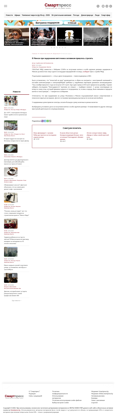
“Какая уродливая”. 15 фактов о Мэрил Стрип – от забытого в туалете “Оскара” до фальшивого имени (43, 41)
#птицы (13, 206)
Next (110, 36)
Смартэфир (105, 15)
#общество (35, 67)
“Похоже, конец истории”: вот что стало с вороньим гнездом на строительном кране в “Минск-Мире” (16, 213)
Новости (9, 15)
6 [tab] (66, 47)
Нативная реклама (97, 396)
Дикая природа (87, 15)
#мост (23, 134)
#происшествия (15, 232)
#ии (20, 288)
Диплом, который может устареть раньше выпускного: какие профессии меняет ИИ (15, 293)
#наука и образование (10, 180)
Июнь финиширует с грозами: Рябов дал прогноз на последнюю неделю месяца (45, 135)
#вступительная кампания (11, 288)
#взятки (49, 67)
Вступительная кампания (61, 15)
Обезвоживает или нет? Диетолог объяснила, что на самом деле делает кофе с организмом (15, 187)
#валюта (13, 156)
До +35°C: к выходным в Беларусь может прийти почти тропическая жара (15, 115)
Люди (97, 15)
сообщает (86, 72)
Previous (5, 36)
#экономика (7, 156)
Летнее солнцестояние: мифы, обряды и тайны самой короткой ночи (98, 135)
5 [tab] (63, 47)
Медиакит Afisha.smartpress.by (102, 394)
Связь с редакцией (35, 396)
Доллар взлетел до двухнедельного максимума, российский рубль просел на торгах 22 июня (16, 162)
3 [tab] (58, 47)
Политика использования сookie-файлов (66, 400)
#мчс (12, 134)
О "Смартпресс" (34, 391)
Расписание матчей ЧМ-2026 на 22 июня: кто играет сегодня (69, 40)
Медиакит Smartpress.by (100, 391)
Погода (76, 15)
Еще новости (16, 300)
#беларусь (23, 109)
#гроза (18, 260)
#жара (18, 109)
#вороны (18, 206)
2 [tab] (55, 47)
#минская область (9, 208)
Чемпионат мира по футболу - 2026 (36, 15)
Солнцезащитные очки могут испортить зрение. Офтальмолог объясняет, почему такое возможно (16, 41)
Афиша (17, 15)
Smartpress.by (15, 410)
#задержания (42, 67)
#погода (13, 109)
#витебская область (9, 135)
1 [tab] (52, 47)
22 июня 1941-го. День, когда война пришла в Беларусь (95, 40)
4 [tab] (60, 47)
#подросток (17, 134)
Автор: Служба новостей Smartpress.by (42, 63)
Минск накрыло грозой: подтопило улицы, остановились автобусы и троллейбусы (16, 267)
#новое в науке (8, 182)
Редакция (32, 394)
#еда (24, 180)
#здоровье (20, 180)
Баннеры (94, 398)
